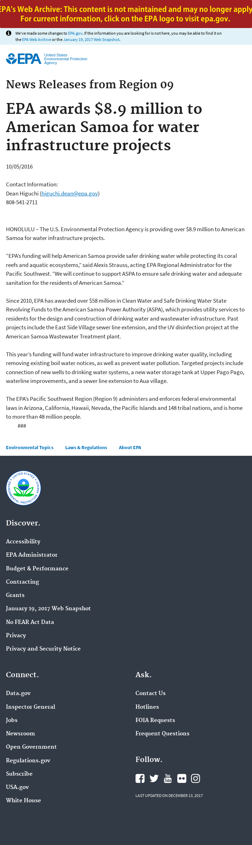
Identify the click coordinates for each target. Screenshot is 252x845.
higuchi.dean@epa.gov (69, 193)
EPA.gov (75, 33)
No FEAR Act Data (30, 622)
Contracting (22, 582)
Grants (15, 595)
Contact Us (150, 694)
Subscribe (19, 774)
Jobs (12, 720)
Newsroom (20, 734)
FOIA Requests (155, 720)
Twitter (154, 778)
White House (23, 801)
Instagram (195, 778)
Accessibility (23, 542)
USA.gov (17, 787)
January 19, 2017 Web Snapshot (91, 39)
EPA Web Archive (36, 39)
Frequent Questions (162, 734)
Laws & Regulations (86, 447)
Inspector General (30, 707)
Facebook (140, 778)
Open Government (31, 747)
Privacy (16, 636)
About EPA (130, 447)
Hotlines (147, 707)
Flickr (181, 778)
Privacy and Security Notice (43, 649)
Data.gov (18, 694)
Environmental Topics (29, 447)
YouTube (167, 778)
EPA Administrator (32, 555)
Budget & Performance (37, 569)
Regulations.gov (28, 761)
